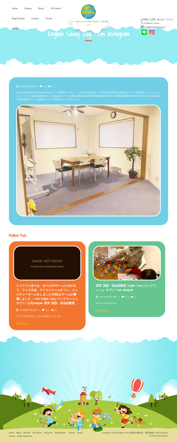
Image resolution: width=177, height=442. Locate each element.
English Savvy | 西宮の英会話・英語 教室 (92, 21)
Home (11, 432)
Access (48, 18)
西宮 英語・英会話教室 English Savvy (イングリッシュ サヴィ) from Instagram (126, 287)
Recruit (15, 28)
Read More (23, 323)
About (18, 432)
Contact (35, 18)
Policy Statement (24, 435)
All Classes (37, 432)
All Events (48, 432)
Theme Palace (162, 435)
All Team (27, 432)
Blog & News (18, 18)
